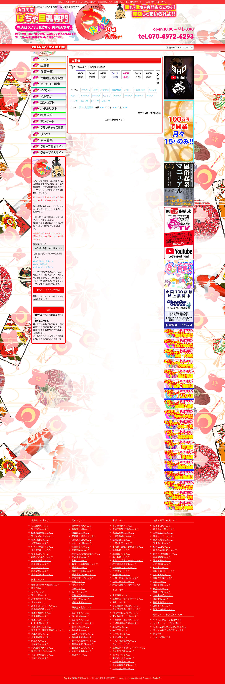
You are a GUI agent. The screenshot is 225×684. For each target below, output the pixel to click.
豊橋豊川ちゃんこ (121, 553)
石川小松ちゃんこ (80, 612)
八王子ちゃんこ (79, 591)
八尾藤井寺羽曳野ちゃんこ (125, 623)
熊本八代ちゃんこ (162, 591)
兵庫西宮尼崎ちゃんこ (123, 668)
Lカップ (95, 100)
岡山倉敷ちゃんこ (162, 584)
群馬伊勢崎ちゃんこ (82, 525)
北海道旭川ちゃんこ (41, 550)
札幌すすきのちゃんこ (42, 557)
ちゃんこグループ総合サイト (167, 619)
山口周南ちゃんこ (162, 564)
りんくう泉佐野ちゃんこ (124, 640)
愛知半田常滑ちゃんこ (123, 581)
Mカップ (106, 100)
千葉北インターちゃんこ (84, 574)
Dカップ (96, 95)
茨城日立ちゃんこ (80, 598)
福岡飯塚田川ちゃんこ (164, 571)
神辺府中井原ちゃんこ (164, 609)
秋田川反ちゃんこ (40, 539)
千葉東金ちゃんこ (40, 644)
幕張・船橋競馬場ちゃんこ (85, 564)
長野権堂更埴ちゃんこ (83, 637)
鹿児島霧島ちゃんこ (163, 539)
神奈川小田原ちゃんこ (42, 654)
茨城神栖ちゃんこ (80, 550)
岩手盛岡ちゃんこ (40, 564)
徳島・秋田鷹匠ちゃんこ (165, 553)
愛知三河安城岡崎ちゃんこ (125, 529)
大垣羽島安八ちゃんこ (123, 532)
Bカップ (74, 95)
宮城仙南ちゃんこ (40, 525)
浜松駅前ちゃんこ (121, 557)
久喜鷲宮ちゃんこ (80, 546)
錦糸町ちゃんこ (39, 640)
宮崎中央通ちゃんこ (163, 595)
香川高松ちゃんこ (162, 542)
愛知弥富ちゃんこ (121, 539)
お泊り (127, 89)
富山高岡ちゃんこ (80, 616)
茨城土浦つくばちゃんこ (43, 651)
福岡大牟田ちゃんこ (163, 602)
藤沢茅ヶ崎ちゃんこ (82, 529)
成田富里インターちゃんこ (44, 605)
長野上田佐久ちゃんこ (83, 647)
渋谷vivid (157, 633)
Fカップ (117, 95)
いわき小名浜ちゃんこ (42, 546)
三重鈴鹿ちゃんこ (121, 574)
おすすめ (104, 89)
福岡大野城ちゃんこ (163, 577)
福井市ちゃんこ (79, 654)
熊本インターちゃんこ (164, 536)
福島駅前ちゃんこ (40, 571)
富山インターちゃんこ (83, 623)
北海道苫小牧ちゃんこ (42, 574)
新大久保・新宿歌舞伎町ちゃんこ (47, 630)
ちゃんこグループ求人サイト (167, 623)
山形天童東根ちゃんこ (42, 532)
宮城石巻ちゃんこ (40, 529)
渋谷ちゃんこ (78, 584)
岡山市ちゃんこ (160, 598)
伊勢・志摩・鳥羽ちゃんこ (125, 577)
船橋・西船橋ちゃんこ (83, 595)
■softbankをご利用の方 (43, 267)
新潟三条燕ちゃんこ (82, 651)
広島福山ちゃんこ (162, 546)
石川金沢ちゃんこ (80, 619)
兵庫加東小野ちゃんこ (123, 661)
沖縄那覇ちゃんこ (162, 560)
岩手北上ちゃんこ (40, 553)
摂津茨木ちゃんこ (121, 654)
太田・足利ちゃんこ (82, 542)
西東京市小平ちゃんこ (83, 577)
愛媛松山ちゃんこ (162, 525)
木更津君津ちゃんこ (41, 637)
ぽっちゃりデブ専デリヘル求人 (168, 630)
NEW (95, 89)
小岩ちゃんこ (78, 581)
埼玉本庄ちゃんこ (40, 633)
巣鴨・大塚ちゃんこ (82, 602)
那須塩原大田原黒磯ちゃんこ (86, 553)
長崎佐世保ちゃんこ (163, 532)
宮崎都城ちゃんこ (162, 557)
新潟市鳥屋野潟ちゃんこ (84, 640)
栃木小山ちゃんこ (40, 619)
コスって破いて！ (162, 637)
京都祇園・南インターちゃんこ (127, 598)
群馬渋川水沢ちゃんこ (42, 647)
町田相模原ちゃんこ (41, 623)
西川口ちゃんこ (39, 588)
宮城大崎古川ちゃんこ (42, 536)
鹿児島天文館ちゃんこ (164, 529)
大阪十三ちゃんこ (121, 644)
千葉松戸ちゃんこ (40, 658)
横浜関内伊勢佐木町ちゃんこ (45, 584)
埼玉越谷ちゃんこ (80, 532)
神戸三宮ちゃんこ (121, 630)
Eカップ (107, 95)
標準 (81, 107)
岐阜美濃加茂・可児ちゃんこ (126, 584)
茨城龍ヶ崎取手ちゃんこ (84, 536)
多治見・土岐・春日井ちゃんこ (127, 546)
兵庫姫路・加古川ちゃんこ (125, 619)
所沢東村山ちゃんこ (82, 539)
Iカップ (149, 95)
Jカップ (74, 100)
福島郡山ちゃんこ (40, 567)
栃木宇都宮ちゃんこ (41, 612)
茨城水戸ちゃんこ (40, 595)
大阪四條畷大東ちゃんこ (124, 665)
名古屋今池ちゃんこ (122, 525)
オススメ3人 (140, 89)
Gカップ (128, 95)
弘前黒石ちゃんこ (40, 542)
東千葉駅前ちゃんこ (41, 598)
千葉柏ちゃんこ (79, 567)
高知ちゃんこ (159, 581)
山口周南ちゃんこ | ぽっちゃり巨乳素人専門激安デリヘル (98, 678)
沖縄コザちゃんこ (162, 605)
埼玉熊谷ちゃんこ (40, 616)
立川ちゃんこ (37, 591)
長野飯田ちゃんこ (80, 630)
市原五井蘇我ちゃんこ (83, 571)
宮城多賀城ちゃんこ (41, 560)
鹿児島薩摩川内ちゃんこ (165, 550)
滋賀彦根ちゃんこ (121, 595)
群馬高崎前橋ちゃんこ (42, 609)
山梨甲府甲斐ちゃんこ (83, 633)
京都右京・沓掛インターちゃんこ (128, 647)
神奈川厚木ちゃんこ (41, 626)
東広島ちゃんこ (160, 588)
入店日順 (89, 107)
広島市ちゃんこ (160, 567)
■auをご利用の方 (40, 264)
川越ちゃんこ (37, 602)
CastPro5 (156, 678)
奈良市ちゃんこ (120, 626)
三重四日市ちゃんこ (122, 542)
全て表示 (85, 89)
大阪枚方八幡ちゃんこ (123, 651)
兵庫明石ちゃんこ (121, 633)
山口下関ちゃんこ (162, 574)
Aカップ (153, 89)
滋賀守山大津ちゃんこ (123, 658)
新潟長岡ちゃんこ (80, 626)
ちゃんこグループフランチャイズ (169, 626)
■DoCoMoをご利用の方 (43, 261)
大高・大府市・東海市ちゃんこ (127, 560)
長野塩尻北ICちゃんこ (83, 644)
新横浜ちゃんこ (79, 560)
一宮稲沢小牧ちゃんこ (123, 536)
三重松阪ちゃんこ (121, 571)
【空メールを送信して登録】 (48, 290)
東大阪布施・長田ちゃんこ (125, 616)
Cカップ (85, 95)
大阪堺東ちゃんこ (121, 637)
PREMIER (116, 89)
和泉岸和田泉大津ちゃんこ (125, 612)
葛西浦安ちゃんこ (80, 557)
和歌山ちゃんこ (120, 602)
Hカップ (139, 95)
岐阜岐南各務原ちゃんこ (124, 564)
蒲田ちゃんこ (78, 588)
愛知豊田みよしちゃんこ (124, 567)
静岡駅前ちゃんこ (121, 550)
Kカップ (84, 100)
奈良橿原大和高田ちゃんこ (125, 605)
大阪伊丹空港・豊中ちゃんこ (126, 609)
